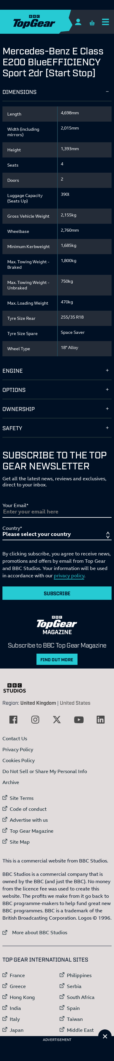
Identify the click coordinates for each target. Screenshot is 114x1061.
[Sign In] (78, 21)
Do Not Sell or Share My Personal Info (44, 771)
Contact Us (14, 738)
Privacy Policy (17, 749)
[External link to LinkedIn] (100, 719)
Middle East (80, 1030)
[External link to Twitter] (57, 719)
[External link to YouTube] (78, 719)
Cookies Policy (18, 760)
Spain (73, 1008)
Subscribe (57, 593)
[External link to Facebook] (13, 719)
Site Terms (21, 798)
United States (75, 703)
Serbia (74, 986)
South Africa (81, 997)
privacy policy (69, 575)
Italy (15, 1019)
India (15, 1008)
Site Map (20, 842)
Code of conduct (28, 809)
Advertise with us (29, 820)
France (17, 975)
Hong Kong (22, 997)
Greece (18, 986)
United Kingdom (38, 703)
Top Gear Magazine (32, 831)
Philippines (79, 975)
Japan (16, 1030)
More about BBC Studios (34, 932)
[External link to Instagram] (35, 719)
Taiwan (75, 1019)
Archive (10, 782)
